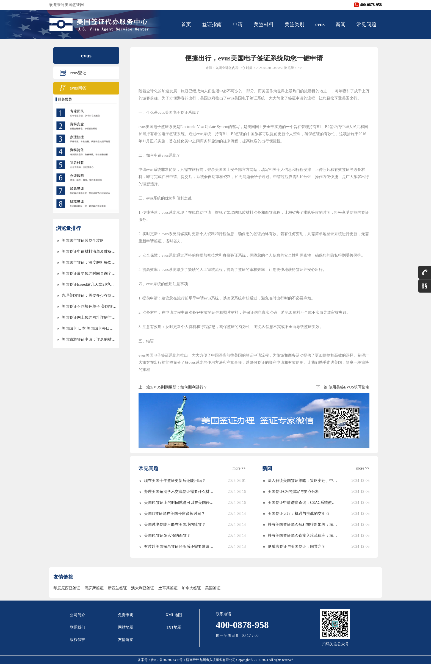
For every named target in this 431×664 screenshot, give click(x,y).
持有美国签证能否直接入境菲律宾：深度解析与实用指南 (303, 536)
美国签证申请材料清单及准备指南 (89, 251)
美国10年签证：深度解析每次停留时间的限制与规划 (89, 262)
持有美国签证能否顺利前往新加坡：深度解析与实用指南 (303, 525)
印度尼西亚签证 (66, 588)
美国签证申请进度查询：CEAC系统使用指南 (303, 503)
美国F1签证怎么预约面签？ (167, 536)
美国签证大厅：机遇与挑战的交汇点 (298, 514)
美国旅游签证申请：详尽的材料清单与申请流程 (89, 339)
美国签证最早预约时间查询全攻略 (89, 273)
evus (320, 24)
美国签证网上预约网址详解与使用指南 (89, 317)
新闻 (341, 24)
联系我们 (77, 627)
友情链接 (125, 640)
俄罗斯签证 (94, 588)
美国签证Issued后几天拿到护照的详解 (89, 284)
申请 (238, 24)
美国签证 (212, 588)
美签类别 (294, 24)
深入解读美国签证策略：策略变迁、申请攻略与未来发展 (303, 481)
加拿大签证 (191, 588)
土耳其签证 (168, 588)
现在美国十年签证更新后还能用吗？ (175, 481)
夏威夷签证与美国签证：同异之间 (296, 546)
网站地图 (125, 627)
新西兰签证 (117, 588)
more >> (239, 468)
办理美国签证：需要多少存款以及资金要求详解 (89, 295)
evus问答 (78, 88)
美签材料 (263, 24)
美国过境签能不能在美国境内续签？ (175, 525)
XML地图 (173, 615)
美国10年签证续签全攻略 (83, 240)
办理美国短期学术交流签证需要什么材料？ (179, 492)
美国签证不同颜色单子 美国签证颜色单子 (89, 306)
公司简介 (77, 615)
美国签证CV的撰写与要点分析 (293, 492)
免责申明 (125, 615)
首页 (186, 24)
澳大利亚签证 (142, 588)
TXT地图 (173, 627)
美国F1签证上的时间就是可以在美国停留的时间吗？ (179, 503)
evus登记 (78, 72)
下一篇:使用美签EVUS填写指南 (342, 387)
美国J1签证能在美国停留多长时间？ (174, 514)
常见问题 (366, 24)
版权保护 (77, 640)
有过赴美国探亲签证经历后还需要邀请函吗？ (179, 546)
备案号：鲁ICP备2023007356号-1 (162, 660)
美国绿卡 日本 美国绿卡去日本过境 (89, 328)
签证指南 (212, 24)
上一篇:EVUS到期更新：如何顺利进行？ (173, 387)
